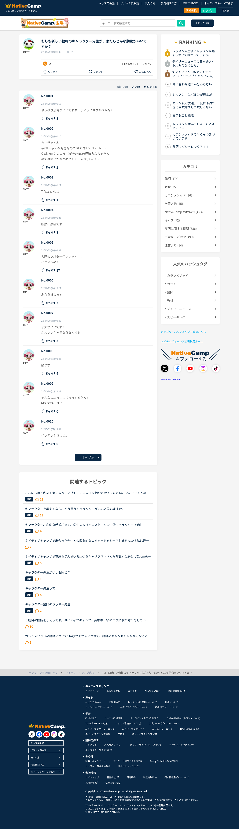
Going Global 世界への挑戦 (164, 761)
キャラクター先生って (40, 588)
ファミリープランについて (98, 707)
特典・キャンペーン (95, 761)
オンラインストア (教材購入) (144, 718)
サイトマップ (92, 777)
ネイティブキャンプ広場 (97, 733)
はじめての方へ (93, 702)
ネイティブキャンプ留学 (218, 3)
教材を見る (91, 718)
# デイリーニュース (178, 308)
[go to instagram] (54, 734)
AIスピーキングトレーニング (100, 728)
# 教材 (169, 300)
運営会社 (113, 777)
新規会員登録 (113, 690)
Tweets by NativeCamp (171, 379)
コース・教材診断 (113, 718)
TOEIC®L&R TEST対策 (96, 723)
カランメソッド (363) (179, 195)
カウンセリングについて (181, 744)
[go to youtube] (46, 734)
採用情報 (91, 782)
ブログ (121, 733)
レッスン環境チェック (128, 723)
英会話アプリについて (166, 707)
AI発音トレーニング (162, 728)
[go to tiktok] (61, 734)
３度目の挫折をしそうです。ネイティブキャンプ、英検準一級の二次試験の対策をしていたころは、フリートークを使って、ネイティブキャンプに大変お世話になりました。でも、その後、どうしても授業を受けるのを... (87, 620)
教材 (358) (171, 187)
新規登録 (191, 10)
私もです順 (150, 87)
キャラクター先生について (98, 750)
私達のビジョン (113, 782)
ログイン (208, 10)
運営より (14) (174, 245)
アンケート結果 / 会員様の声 (127, 761)
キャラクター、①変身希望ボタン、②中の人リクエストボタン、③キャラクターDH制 (83, 524)
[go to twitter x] (31, 734)
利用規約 (131, 777)
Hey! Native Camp (189, 728)
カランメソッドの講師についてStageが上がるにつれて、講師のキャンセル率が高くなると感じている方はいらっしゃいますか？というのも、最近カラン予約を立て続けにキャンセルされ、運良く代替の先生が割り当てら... (88, 636)
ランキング (91, 744)
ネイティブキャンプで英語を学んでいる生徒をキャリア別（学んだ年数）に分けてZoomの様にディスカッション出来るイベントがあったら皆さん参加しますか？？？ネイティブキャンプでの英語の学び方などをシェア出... (88, 556)
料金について (172, 702)
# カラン (170, 284)
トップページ (92, 690)
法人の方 (150, 3)
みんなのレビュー (113, 744)
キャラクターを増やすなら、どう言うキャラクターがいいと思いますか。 (75, 508)
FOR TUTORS (190, 3)
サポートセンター (128, 766)
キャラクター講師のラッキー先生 (47, 604)
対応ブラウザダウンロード (133, 707)
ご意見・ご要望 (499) (179, 237)
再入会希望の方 (152, 690)
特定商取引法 (150, 777)
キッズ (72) (172, 220)
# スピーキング (175, 317)
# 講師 (169, 292)
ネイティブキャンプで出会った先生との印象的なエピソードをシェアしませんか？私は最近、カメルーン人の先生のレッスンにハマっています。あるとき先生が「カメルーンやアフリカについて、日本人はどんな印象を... (87, 540)
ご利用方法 (114, 702)
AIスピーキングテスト (133, 728)
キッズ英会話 (107, 3)
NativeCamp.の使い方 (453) (184, 212)
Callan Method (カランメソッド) (183, 718)
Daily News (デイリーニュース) (164, 723)
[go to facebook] (39, 734)
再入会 (226, 10)
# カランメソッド (176, 275)
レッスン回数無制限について (142, 702)
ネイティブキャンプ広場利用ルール (182, 341)
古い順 (136, 87)
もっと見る (88, 457)
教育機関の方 (169, 3)
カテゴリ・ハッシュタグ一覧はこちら (183, 332)
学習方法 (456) (175, 203)
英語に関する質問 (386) (181, 228)
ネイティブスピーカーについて (146, 744)
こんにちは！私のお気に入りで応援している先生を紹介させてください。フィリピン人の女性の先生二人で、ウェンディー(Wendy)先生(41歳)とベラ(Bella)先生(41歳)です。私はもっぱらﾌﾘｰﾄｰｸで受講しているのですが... (87, 493)
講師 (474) (171, 178)
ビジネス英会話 (129, 3)
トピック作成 (202, 23)
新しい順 (122, 87)
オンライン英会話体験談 (97, 766)
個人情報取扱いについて (176, 777)
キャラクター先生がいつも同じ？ (47, 572)
